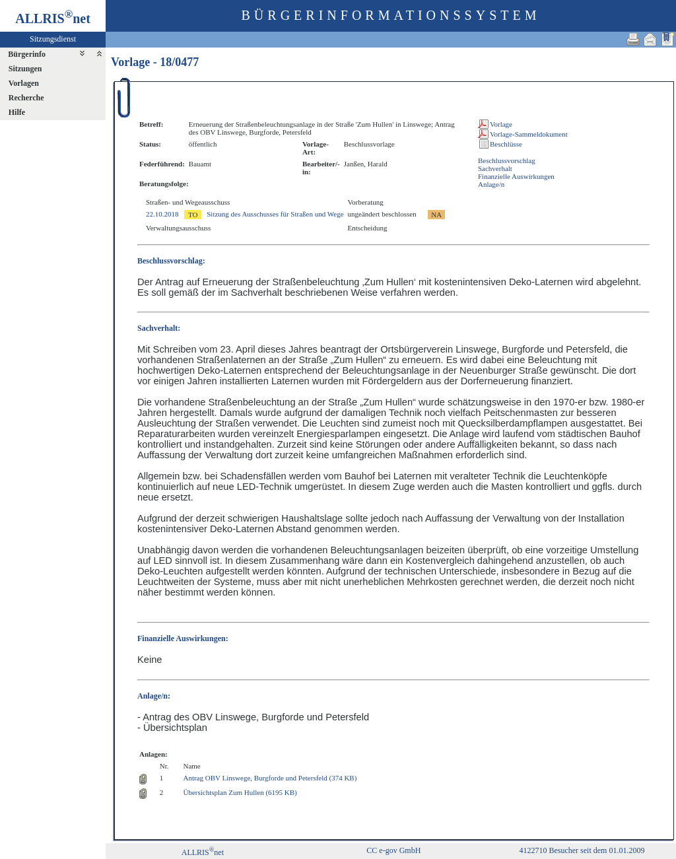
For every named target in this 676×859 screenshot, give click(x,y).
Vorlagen (24, 83)
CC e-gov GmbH (393, 850)
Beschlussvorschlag (506, 160)
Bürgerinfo (27, 54)
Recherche (26, 97)
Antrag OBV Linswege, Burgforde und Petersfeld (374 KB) (269, 778)
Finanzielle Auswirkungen (516, 176)
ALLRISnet (203, 852)
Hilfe (17, 112)
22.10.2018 (162, 214)
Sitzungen (25, 68)
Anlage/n (491, 184)
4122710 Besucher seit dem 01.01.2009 (581, 850)
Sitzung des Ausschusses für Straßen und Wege (275, 214)
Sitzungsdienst (53, 39)
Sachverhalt (495, 168)
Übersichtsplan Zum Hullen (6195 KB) (239, 792)
